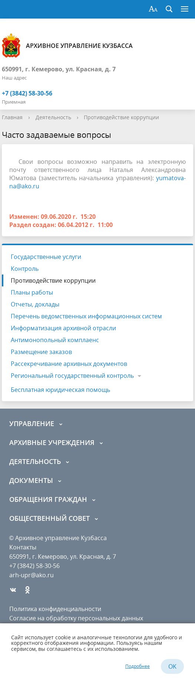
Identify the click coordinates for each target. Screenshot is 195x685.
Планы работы (32, 292)
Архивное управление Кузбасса (67, 45)
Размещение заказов (41, 352)
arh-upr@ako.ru (31, 575)
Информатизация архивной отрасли (63, 328)
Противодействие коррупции (121, 117)
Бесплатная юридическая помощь (60, 390)
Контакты (22, 547)
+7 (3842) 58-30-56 (27, 93)
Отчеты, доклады (35, 304)
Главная (12, 117)
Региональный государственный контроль (72, 375)
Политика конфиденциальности (55, 609)
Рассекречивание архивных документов (69, 364)
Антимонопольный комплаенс (55, 340)
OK (172, 666)
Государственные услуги (46, 257)
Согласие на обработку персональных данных (76, 618)
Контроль (25, 268)
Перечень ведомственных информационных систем (86, 316)
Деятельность (53, 117)
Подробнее (137, 666)
